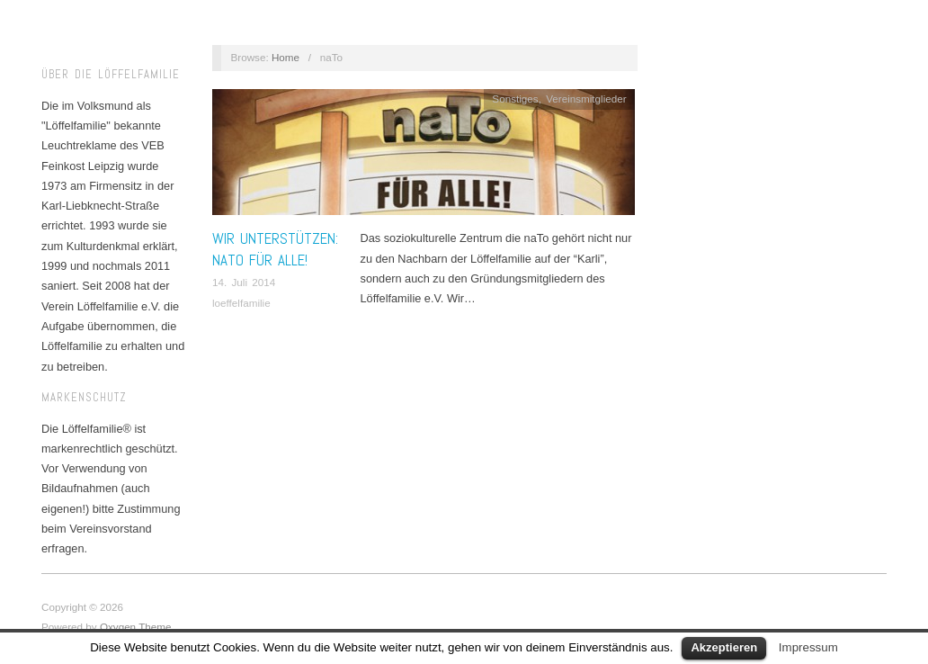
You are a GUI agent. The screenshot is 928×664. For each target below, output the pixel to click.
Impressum (808, 647)
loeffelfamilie (241, 303)
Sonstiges (515, 98)
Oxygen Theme (136, 627)
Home (285, 57)
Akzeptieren (724, 647)
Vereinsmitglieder (586, 98)
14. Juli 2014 (243, 282)
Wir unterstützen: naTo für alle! (275, 249)
